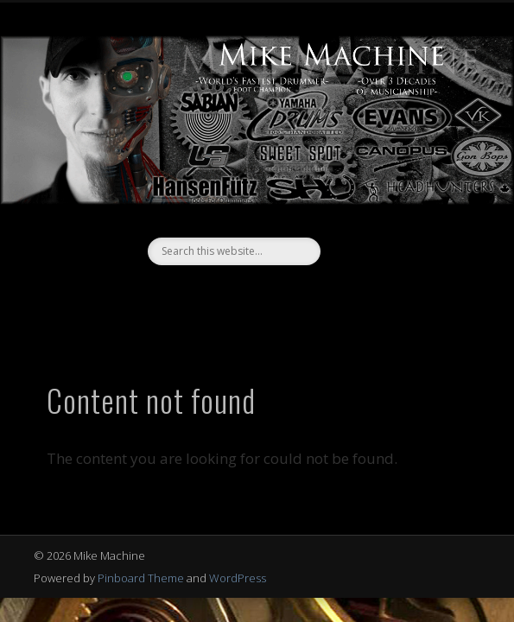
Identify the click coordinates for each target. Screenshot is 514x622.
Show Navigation (425, 154)
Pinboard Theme (141, 578)
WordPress (237, 578)
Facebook (237, 294)
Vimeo (272, 294)
